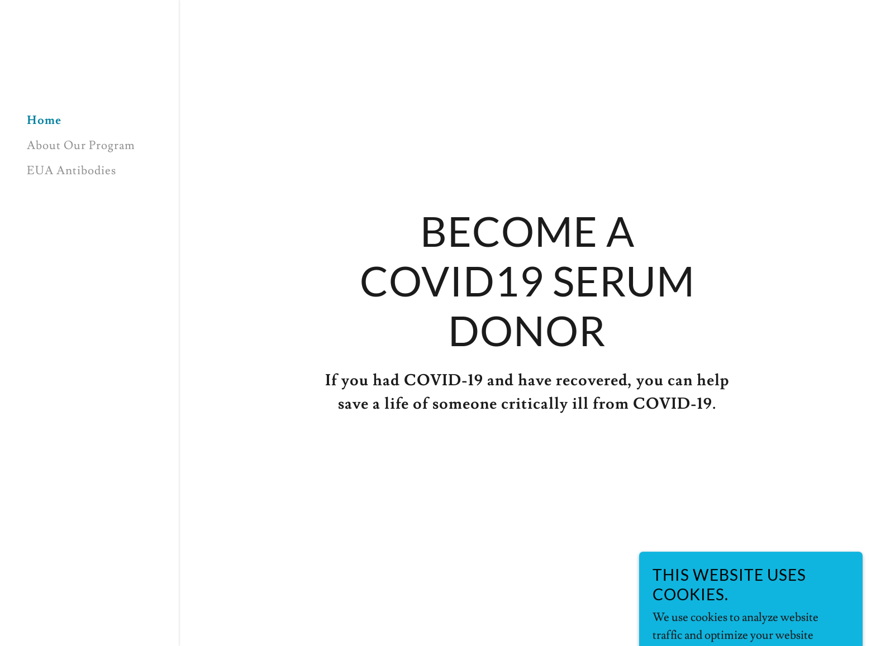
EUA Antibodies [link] (71, 170)
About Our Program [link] (81, 145)
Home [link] (44, 120)
